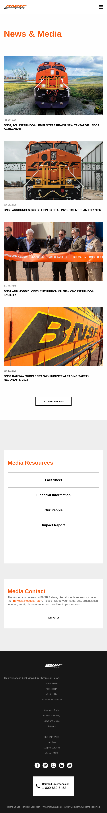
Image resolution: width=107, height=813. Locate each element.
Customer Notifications (51, 699)
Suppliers (51, 742)
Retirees (52, 726)
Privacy (45, 807)
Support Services (51, 747)
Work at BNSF (51, 753)
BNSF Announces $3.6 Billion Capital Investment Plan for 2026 (52, 210)
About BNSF (52, 683)
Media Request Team (29, 600)
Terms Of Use (13, 807)
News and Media (52, 721)
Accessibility (51, 689)
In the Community (51, 715)
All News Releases (53, 401)
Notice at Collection (31, 807)
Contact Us (51, 694)
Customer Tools (51, 710)
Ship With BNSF (51, 737)
